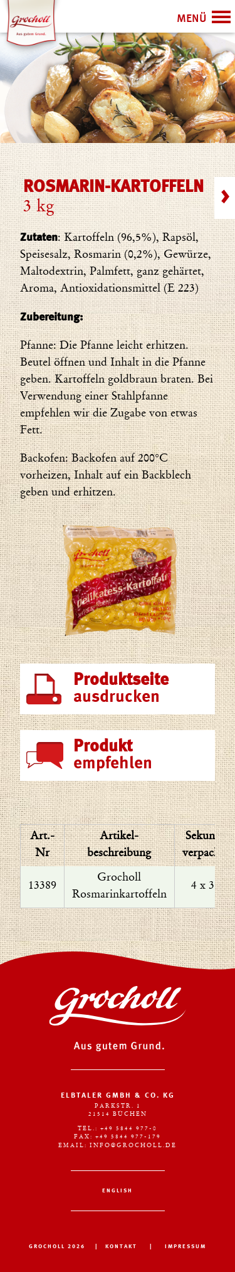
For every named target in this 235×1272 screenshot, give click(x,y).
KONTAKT (121, 1246)
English (117, 1191)
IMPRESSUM (185, 1246)
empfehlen (112, 755)
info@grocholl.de (133, 1145)
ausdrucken (121, 689)
